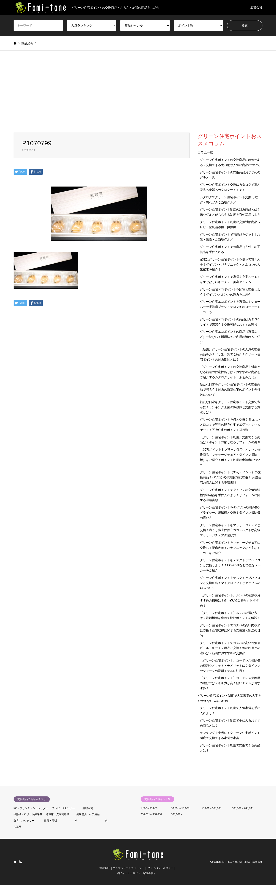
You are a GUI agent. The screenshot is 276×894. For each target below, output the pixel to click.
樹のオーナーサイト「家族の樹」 (136, 873)
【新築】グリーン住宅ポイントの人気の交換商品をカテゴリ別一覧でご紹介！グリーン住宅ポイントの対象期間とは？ (230, 354)
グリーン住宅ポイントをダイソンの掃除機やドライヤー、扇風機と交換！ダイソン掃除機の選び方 (230, 512)
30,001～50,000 (180, 808)
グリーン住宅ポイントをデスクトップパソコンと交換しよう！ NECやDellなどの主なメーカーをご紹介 (230, 565)
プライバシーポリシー (160, 868)
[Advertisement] (138, 91)
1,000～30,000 (149, 808)
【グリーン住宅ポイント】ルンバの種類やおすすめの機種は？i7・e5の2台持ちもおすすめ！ (230, 600)
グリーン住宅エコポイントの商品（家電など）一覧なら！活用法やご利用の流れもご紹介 (230, 337)
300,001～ (177, 814)
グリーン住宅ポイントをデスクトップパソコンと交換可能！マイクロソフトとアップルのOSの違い (230, 583)
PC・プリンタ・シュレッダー (31, 808)
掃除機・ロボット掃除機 (28, 814)
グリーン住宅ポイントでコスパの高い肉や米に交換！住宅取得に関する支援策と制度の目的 (230, 630)
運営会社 (256, 7)
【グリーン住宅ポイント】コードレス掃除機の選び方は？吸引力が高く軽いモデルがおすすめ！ (230, 683)
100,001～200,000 (242, 808)
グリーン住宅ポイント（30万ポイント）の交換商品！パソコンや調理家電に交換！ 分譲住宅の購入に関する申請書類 (230, 477)
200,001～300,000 (151, 814)
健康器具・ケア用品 (88, 814)
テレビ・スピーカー (63, 808)
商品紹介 (27, 43)
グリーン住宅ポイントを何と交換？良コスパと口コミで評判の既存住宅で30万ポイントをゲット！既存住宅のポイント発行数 (230, 425)
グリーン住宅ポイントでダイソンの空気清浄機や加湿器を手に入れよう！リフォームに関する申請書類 (230, 495)
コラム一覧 (205, 152)
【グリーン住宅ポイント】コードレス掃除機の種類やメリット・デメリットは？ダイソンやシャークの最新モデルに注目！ (230, 665)
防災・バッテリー (24, 820)
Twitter (15, 861)
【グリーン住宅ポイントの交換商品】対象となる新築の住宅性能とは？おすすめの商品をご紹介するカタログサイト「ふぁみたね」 (230, 372)
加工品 (17, 826)
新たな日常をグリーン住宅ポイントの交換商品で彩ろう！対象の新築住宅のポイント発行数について (230, 389)
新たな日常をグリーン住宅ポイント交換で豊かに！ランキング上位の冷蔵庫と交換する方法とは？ (230, 407)
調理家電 (88, 808)
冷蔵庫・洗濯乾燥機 (57, 814)
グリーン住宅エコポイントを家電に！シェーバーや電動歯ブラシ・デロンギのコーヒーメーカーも (230, 307)
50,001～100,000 (211, 808)
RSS (20, 861)
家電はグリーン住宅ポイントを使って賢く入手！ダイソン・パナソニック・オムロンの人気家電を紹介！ (230, 264)
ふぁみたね (231, 861)
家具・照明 (50, 820)
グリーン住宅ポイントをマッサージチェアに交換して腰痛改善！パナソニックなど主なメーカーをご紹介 (230, 548)
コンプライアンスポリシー (128, 868)
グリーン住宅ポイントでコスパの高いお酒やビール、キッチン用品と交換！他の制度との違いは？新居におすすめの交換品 (230, 648)
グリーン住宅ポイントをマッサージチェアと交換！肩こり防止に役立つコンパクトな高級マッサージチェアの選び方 (230, 530)
